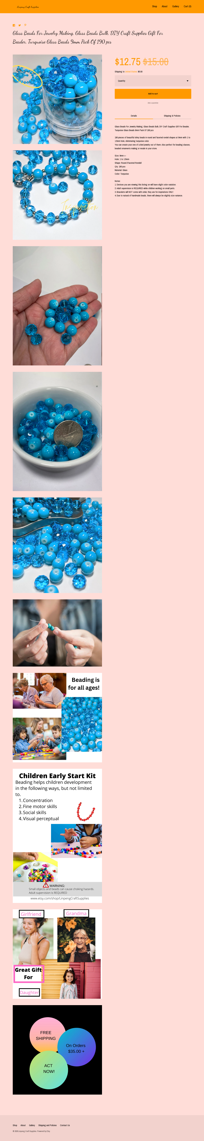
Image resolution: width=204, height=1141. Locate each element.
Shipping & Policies (172, 115)
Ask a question (153, 103)
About (164, 6)
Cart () (187, 6)
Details (134, 115)
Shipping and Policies (47, 1125)
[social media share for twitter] (19, 25)
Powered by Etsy (43, 1131)
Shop (154, 6)
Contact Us (65, 1125)
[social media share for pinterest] (25, 25)
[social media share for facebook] (14, 25)
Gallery (175, 6)
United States (131, 71)
